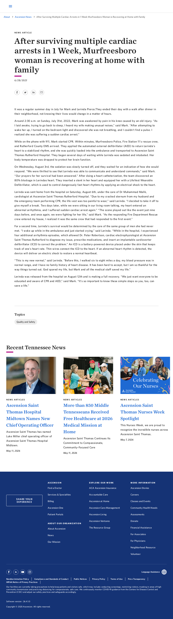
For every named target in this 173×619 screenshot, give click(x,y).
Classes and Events (141, 501)
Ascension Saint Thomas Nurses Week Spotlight (142, 411)
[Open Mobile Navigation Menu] (10, 6)
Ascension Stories (140, 488)
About (7, 16)
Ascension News (23, 16)
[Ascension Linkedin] (15, 573)
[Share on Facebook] (17, 95)
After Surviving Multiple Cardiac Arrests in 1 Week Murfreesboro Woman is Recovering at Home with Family (90, 16)
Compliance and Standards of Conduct (51, 579)
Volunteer (136, 554)
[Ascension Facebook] (9, 573)
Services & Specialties (59, 494)
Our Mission (54, 541)
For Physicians (138, 540)
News (51, 535)
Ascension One (55, 507)
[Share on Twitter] (25, 95)
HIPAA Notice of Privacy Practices (22, 582)
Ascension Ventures (99, 521)
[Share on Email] (41, 95)
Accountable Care (98, 494)
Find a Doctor (55, 488)
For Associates (138, 534)
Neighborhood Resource (143, 547)
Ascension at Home (99, 501)
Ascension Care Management (104, 507)
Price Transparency (136, 579)
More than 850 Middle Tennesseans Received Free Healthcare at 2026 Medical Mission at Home (88, 418)
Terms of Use (116, 579)
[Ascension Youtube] (22, 573)
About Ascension (56, 528)
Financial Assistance (141, 527)
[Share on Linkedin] (34, 95)
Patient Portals (55, 514)
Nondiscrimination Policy (17, 579)
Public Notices (80, 579)
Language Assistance (150, 572)
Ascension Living (98, 514)
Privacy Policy (98, 579)
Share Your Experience (24, 500)
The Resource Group (100, 527)
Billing (51, 501)
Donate (134, 521)
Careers (135, 494)
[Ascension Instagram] (29, 573)
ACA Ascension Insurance (102, 488)
